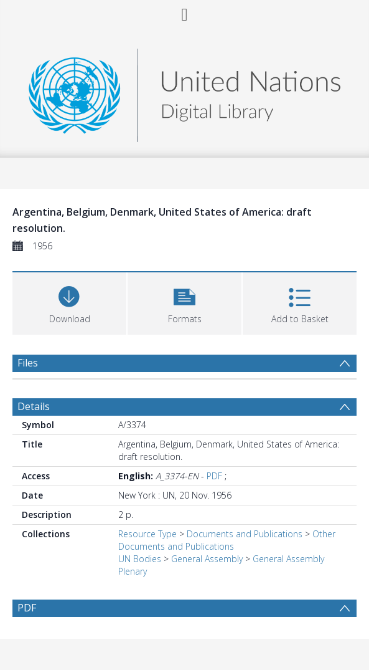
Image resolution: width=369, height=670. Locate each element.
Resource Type (147, 534)
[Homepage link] (184, 92)
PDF (214, 476)
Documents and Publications (244, 534)
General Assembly (207, 559)
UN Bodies (139, 559)
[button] (184, 302)
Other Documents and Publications (226, 540)
